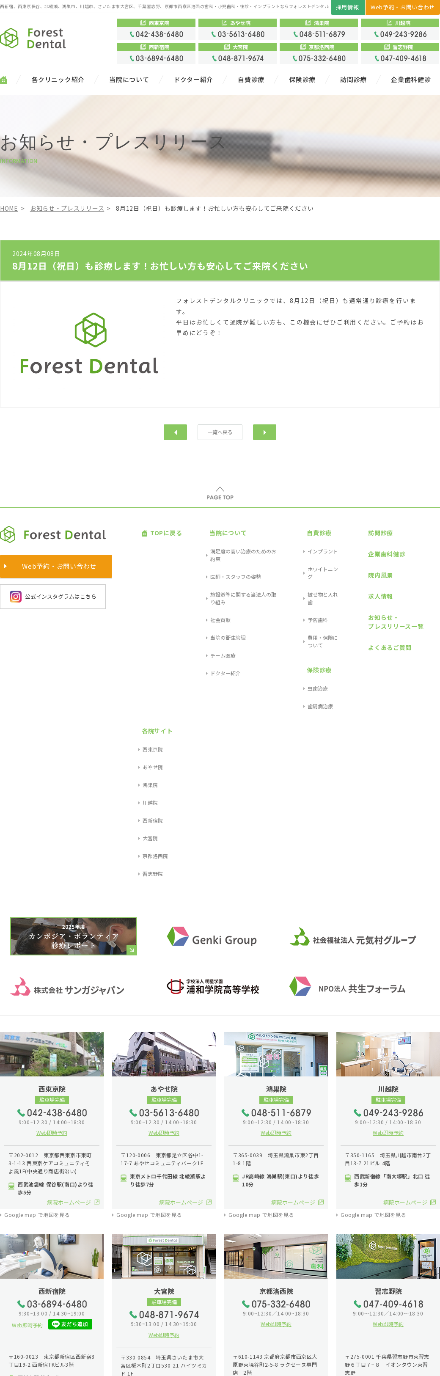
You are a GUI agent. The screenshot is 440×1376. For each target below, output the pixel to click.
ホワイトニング (304, 547)
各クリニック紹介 (58, 79)
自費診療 (251, 79)
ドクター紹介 (194, 79)
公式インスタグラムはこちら (53, 596)
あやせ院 (424, 547)
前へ (175, 432)
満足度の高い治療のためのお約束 (227, 537)
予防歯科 (296, 568)
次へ (264, 432)
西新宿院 (424, 577)
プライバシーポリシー (71, 1362)
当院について (129, 79)
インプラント (301, 537)
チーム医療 (201, 588)
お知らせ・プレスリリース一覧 (370, 575)
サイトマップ (19, 1362)
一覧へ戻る (220, 431)
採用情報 (347, 7)
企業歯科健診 (411, 79)
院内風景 (355, 549)
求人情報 (355, 560)
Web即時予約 (51, 866)
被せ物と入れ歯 (304, 557)
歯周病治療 (299, 613)
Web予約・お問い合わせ (403, 7)
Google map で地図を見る (37, 949)
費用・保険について (309, 577)
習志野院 (424, 608)
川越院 (421, 568)
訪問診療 (353, 79)
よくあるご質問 (364, 590)
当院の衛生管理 (207, 577)
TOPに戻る (157, 527)
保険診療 (302, 79)
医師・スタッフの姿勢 (214, 547)
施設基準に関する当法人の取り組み (229, 557)
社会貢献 (199, 568)
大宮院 (421, 588)
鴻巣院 (421, 557)
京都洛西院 (427, 598)
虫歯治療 (296, 603)
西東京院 (424, 537)
